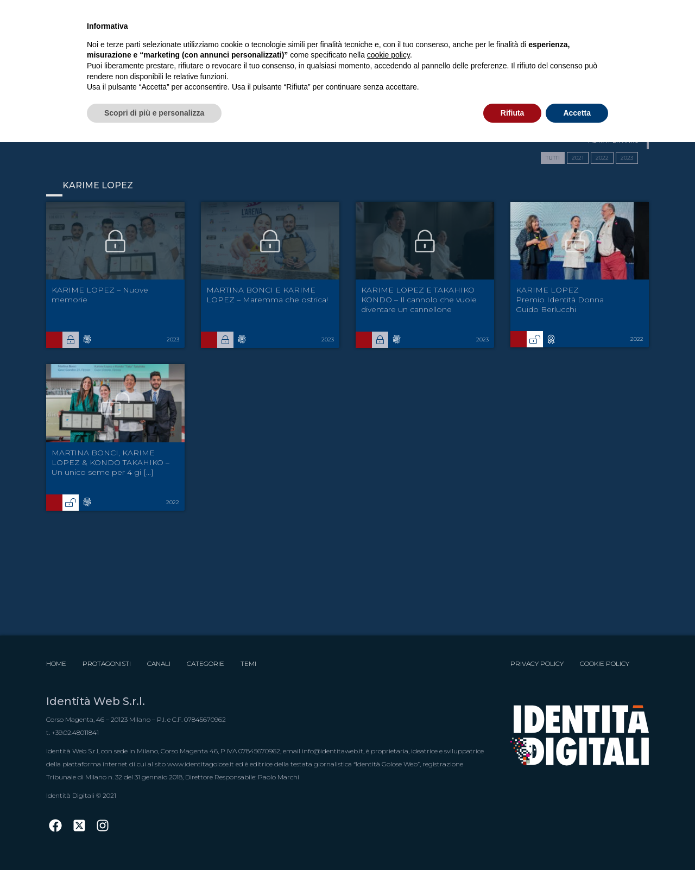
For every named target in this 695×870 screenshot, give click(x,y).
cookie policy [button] (388, 54)
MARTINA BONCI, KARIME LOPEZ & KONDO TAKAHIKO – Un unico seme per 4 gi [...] (110, 462)
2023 (627, 157)
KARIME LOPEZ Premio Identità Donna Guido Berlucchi (560, 299)
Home (56, 663)
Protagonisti (107, 663)
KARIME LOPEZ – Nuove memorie (100, 294)
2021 (578, 157)
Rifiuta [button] (513, 113)
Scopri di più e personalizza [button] (154, 113)
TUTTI (553, 157)
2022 (602, 157)
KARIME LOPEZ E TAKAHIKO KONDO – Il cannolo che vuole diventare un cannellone (419, 299)
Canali (158, 663)
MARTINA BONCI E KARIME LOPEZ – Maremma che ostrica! (267, 294)
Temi (248, 663)
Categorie (205, 663)
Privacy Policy (537, 663)
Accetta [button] (577, 113)
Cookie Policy (604, 663)
